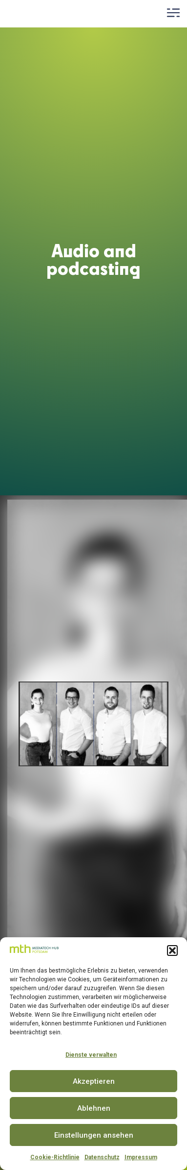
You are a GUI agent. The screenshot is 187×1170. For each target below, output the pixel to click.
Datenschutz (102, 1157)
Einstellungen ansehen (93, 1135)
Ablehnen (93, 1108)
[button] (172, 950)
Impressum (141, 1157)
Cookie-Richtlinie (55, 1157)
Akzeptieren (94, 1081)
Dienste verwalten (91, 1054)
